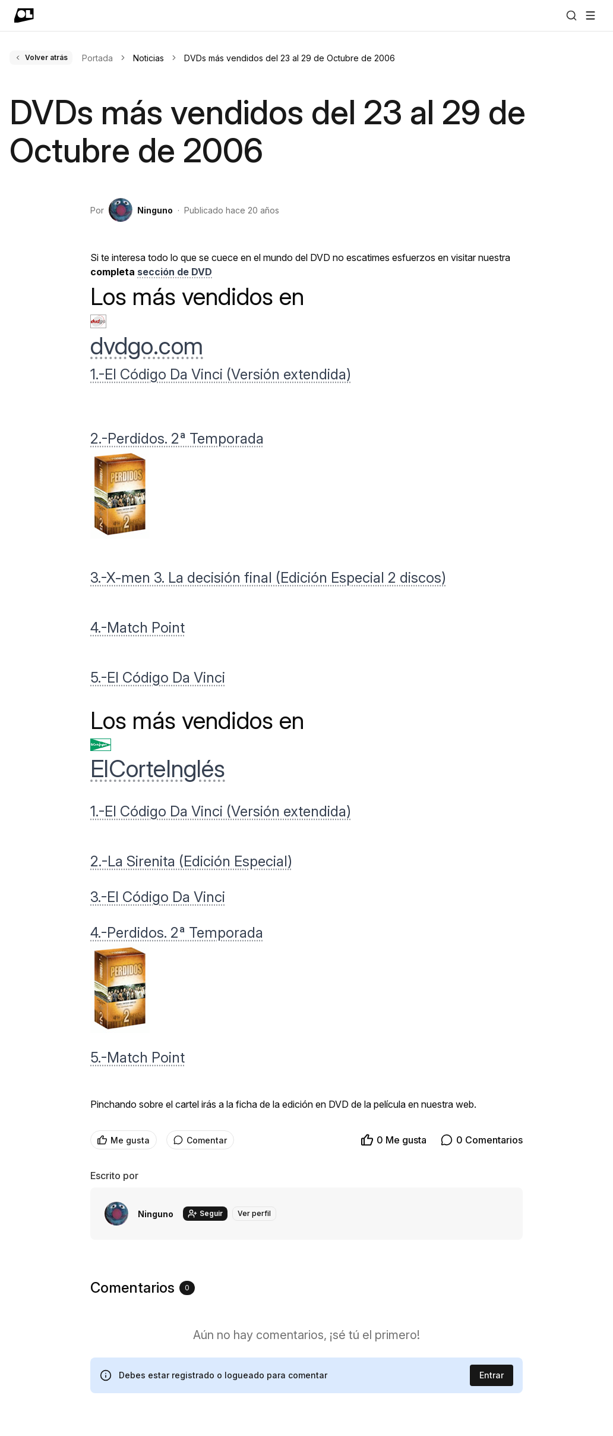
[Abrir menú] (590, 15)
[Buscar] (571, 15)
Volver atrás (41, 57)
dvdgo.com (146, 345)
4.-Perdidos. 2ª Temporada (176, 932)
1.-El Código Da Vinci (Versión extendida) (220, 374)
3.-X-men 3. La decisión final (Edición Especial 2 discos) (268, 577)
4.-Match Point (137, 627)
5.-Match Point (137, 1057)
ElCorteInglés (157, 768)
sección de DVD (174, 272)
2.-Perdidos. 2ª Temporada (177, 438)
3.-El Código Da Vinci (157, 897)
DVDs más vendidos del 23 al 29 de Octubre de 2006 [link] (289, 58)
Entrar (491, 1375)
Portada (97, 58)
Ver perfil (254, 1213)
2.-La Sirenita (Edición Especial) (191, 861)
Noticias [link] (148, 58)
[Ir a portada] (24, 15)
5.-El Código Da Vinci (157, 677)
